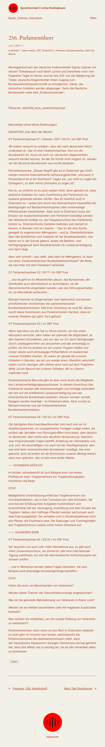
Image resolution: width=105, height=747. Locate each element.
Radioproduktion (75, 50)
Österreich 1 (48, 50)
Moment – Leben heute (23, 50)
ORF (38, 50)
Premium (60, 50)
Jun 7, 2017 (14, 45)
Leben (14, 661)
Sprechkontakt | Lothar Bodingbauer (43, 8)
